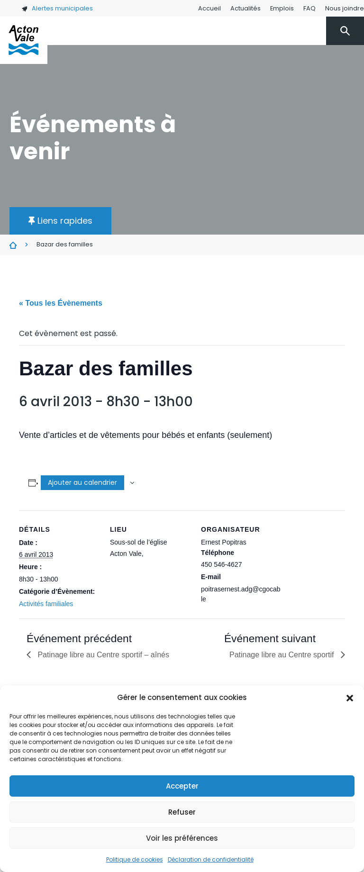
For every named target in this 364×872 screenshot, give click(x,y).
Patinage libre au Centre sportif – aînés (102, 655)
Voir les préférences (182, 838)
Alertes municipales (57, 8)
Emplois (282, 8)
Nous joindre (344, 8)
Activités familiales (46, 604)
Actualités (245, 8)
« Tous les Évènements (60, 303)
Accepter (182, 786)
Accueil (209, 8)
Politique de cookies (134, 859)
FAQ (309, 8)
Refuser (182, 812)
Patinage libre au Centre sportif (282, 655)
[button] (350, 697)
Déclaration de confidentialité (211, 859)
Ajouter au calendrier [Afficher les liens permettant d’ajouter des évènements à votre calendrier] (82, 482)
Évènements (13, 245)
